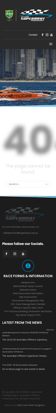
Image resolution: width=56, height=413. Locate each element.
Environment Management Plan (28, 300)
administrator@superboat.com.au (21, 232)
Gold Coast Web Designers (31, 405)
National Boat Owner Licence (28, 286)
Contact (33, 34)
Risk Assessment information (28, 293)
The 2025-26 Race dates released (19, 365)
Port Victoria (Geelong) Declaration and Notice (28, 311)
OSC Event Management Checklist (28, 304)
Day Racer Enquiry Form (28, 314)
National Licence (28, 289)
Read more (50, 330)
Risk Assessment (28, 296)
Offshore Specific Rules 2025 (28, 307)
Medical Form (28, 282)
